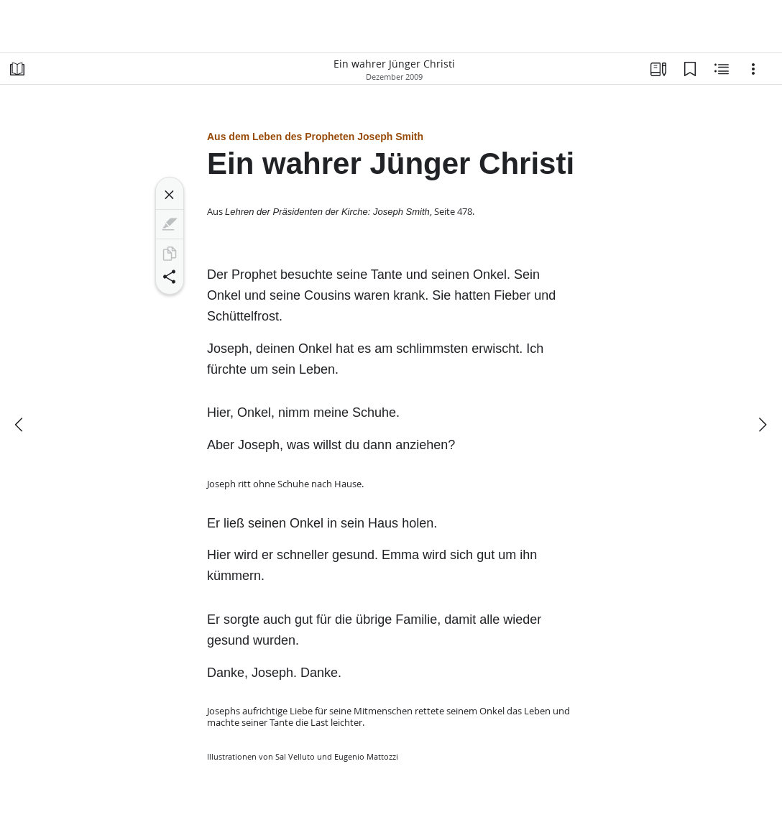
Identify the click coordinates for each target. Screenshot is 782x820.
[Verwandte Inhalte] (721, 69)
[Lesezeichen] (690, 69)
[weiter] (762, 424)
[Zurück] (20, 424)
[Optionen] (753, 69)
